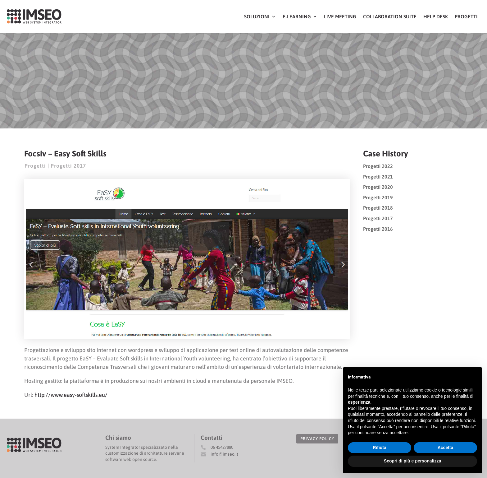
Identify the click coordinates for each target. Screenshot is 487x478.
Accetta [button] (445, 447)
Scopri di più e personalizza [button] (412, 460)
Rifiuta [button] (379, 447)
